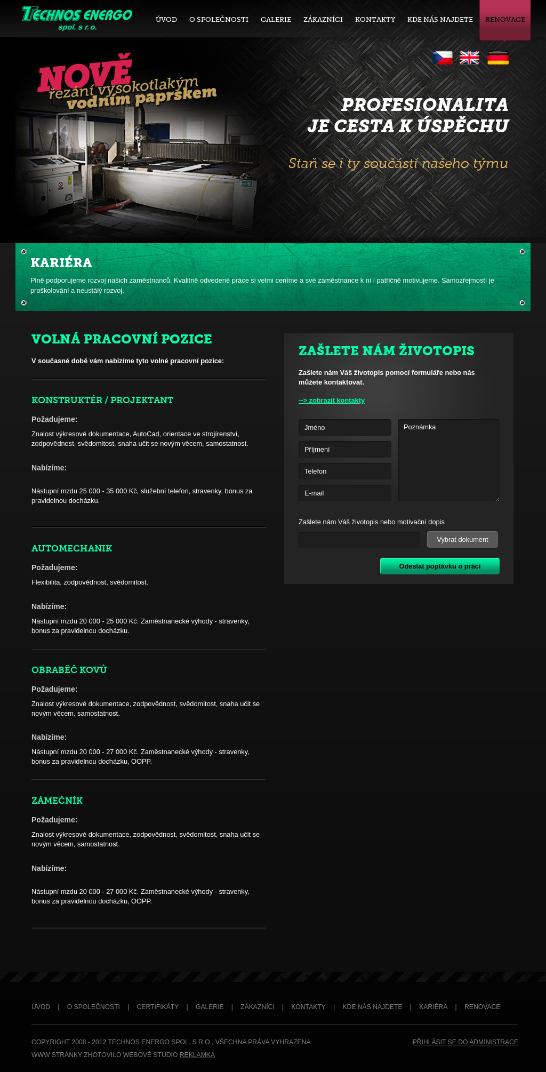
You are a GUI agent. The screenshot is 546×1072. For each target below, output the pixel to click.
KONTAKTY (308, 1007)
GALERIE (210, 1007)
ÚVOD (40, 1007)
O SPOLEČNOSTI (93, 1007)
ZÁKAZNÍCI (257, 1007)
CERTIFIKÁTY (158, 1007)
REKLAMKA (197, 1055)
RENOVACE (482, 1007)
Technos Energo (76, 18)
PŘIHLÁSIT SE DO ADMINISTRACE (465, 1042)
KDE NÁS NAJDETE (372, 1007)
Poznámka (449, 460)
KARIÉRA (433, 1007)
